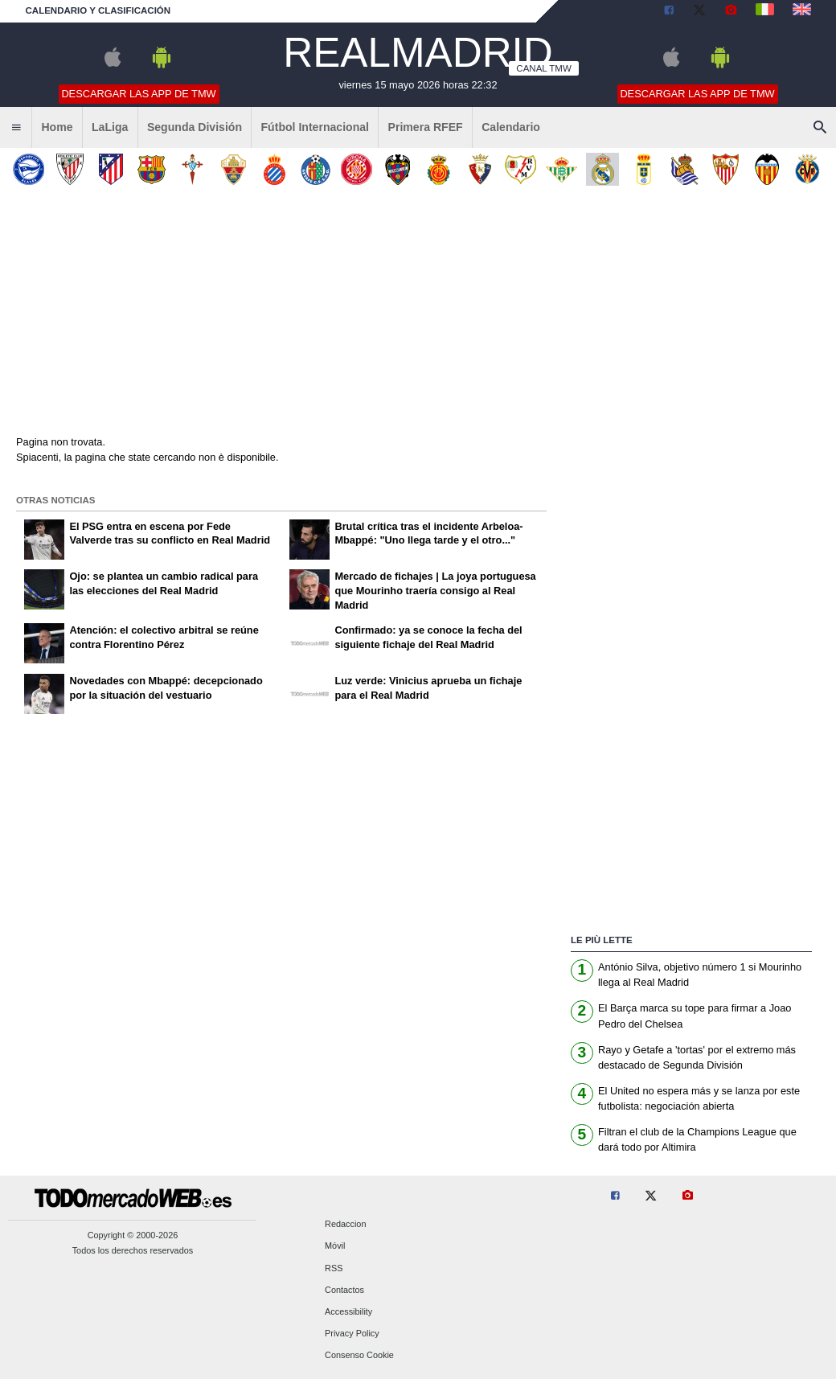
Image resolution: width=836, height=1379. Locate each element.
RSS (333, 1268)
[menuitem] (16, 128)
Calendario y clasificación (98, 10)
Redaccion (345, 1224)
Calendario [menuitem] (511, 127)
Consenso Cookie (359, 1356)
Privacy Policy (352, 1334)
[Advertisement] (418, 312)
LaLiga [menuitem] (110, 127)
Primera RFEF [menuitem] (425, 127)
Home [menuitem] (56, 127)
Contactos (344, 1290)
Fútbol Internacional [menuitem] (315, 127)
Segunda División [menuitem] (194, 127)
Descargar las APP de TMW (138, 94)
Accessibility (348, 1311)
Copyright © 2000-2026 (133, 1235)
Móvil (335, 1246)
